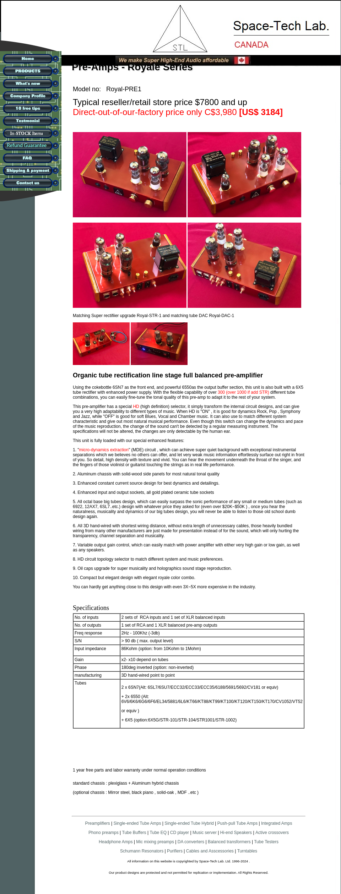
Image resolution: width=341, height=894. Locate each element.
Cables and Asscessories (210, 851)
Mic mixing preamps (155, 841)
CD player (179, 832)
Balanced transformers (229, 841)
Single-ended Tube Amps (137, 823)
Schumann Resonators (141, 851)
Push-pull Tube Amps (237, 823)
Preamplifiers (97, 823)
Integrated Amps (276, 823)
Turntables (247, 851)
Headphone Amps (116, 841)
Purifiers (175, 851)
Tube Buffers (134, 832)
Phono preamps (103, 832)
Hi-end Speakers (236, 832)
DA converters (190, 841)
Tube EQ (158, 832)
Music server (205, 832)
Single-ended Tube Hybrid (189, 823)
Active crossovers (272, 832)
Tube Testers (265, 841)
